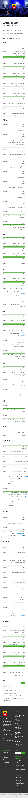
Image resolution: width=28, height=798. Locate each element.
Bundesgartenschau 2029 (10, 690)
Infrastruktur (5, 757)
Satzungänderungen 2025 (10, 693)
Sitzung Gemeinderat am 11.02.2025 (12, 695)
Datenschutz (6, 762)
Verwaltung (5, 752)
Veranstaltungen (6, 759)
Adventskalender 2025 (9, 688)
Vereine (4, 755)
